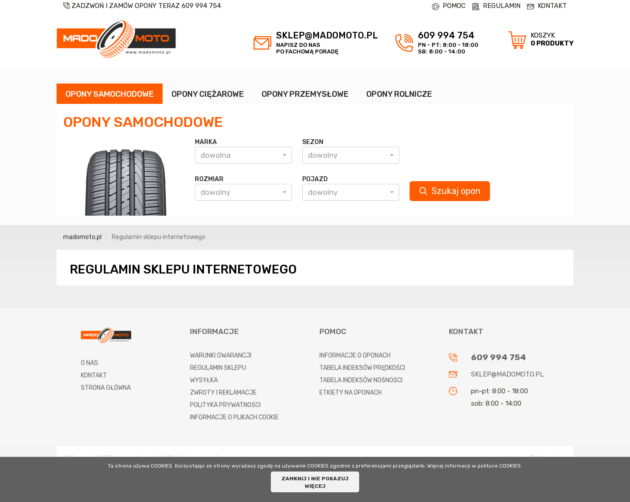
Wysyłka (204, 380)
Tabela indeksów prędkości (362, 368)
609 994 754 (201, 6)
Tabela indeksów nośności (360, 380)
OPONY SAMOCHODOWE (109, 94)
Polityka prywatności (225, 405)
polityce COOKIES (499, 466)
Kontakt (94, 375)
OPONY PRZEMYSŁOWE (305, 94)
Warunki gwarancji (220, 355)
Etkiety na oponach (350, 392)
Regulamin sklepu (218, 368)
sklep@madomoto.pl (507, 374)
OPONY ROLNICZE (399, 94)
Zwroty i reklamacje (223, 392)
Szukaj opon (449, 191)
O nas (89, 363)
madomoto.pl (82, 237)
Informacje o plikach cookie (234, 417)
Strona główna (106, 388)
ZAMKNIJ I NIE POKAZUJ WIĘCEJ (315, 482)
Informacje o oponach (355, 355)
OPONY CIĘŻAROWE (207, 94)
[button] (243, 155)
